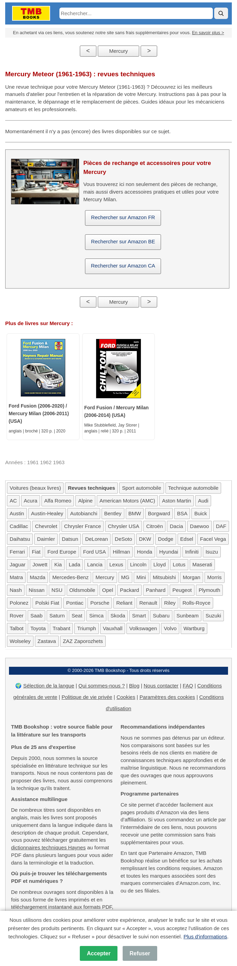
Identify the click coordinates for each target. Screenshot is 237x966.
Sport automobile (141, 488)
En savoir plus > (208, 32)
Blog (134, 686)
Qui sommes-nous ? (101, 686)
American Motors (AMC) (127, 501)
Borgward (159, 513)
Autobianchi (83, 513)
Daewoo (199, 526)
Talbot (16, 628)
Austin (17, 513)
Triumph (86, 628)
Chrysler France (82, 526)
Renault (148, 603)
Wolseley (20, 641)
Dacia (176, 526)
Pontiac (74, 603)
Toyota (38, 628)
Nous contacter (161, 686)
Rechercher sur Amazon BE (123, 241)
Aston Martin (176, 501)
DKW (145, 539)
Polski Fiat (47, 603)
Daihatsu (20, 539)
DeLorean (96, 539)
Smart (139, 615)
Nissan (37, 590)
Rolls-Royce (196, 603)
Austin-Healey (47, 513)
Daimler (46, 539)
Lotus (179, 564)
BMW (135, 513)
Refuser (140, 953)
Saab (36, 615)
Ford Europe (61, 552)
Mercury (118, 51)
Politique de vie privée (86, 697)
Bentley (113, 513)
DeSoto (123, 539)
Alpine (85, 501)
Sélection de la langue (48, 686)
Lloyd (159, 564)
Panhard (155, 590)
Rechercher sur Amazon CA (123, 266)
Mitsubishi (164, 577)
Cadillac (19, 526)
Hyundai (168, 552)
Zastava (47, 641)
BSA (182, 513)
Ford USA (94, 552)
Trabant (61, 628)
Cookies (125, 697)
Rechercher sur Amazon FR (123, 217)
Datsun (70, 539)
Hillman (121, 552)
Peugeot (182, 590)
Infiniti (192, 552)
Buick (200, 513)
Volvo (170, 628)
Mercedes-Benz (70, 577)
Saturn (57, 615)
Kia (58, 564)
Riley (170, 603)
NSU (57, 590)
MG (125, 577)
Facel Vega (213, 539)
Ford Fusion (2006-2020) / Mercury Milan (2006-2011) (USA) (39, 413)
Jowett (39, 564)
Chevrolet (46, 526)
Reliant (124, 603)
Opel (107, 590)
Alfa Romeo (57, 501)
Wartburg (194, 628)
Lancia (94, 564)
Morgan (191, 577)
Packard (129, 590)
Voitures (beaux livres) (35, 488)
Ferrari (17, 552)
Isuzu (212, 552)
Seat (77, 615)
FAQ (188, 686)
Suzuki (213, 615)
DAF (221, 526)
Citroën (154, 526)
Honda (144, 552)
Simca (96, 615)
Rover (16, 615)
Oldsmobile (82, 590)
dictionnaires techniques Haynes (48, 847)
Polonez (19, 603)
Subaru (161, 615)
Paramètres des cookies (167, 697)
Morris (214, 577)
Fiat (36, 552)
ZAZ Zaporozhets (83, 641)
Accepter (98, 953)
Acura (30, 501)
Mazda (37, 577)
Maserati (202, 564)
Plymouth (209, 590)
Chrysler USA (123, 526)
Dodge (165, 539)
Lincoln (138, 564)
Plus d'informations (205, 936)
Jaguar (18, 564)
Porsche (99, 603)
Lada (74, 564)
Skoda (118, 615)
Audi (203, 501)
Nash (16, 590)
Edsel (186, 539)
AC (13, 501)
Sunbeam (188, 615)
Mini (141, 577)
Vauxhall (112, 628)
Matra (16, 577)
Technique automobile (193, 488)
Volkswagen (143, 628)
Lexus (116, 564)
